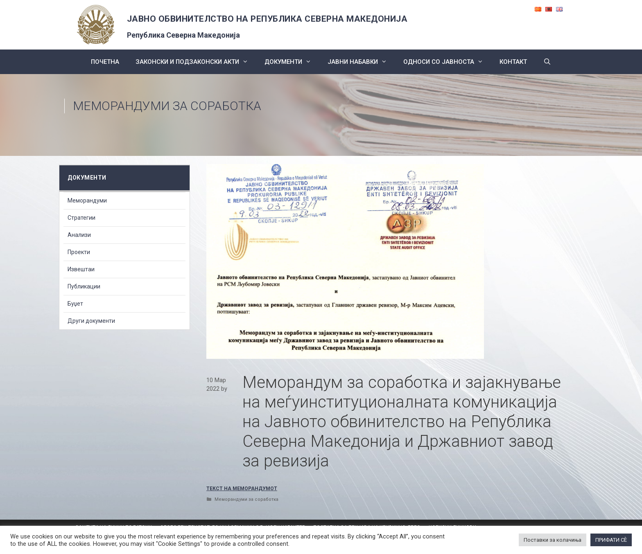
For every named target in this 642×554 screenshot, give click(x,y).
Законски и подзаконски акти (196, 62)
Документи (291, 62)
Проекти (79, 252)
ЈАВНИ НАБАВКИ (361, 62)
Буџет (75, 303)
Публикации (84, 286)
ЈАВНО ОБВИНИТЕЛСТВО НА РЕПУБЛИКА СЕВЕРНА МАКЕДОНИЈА (267, 19)
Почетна (105, 61)
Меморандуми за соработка (167, 106)
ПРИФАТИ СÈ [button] (611, 540)
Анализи (79, 235)
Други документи (91, 321)
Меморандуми (87, 200)
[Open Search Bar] (547, 62)
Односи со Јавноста (447, 62)
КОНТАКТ (513, 61)
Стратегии (81, 217)
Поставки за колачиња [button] (552, 540)
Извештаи (81, 269)
